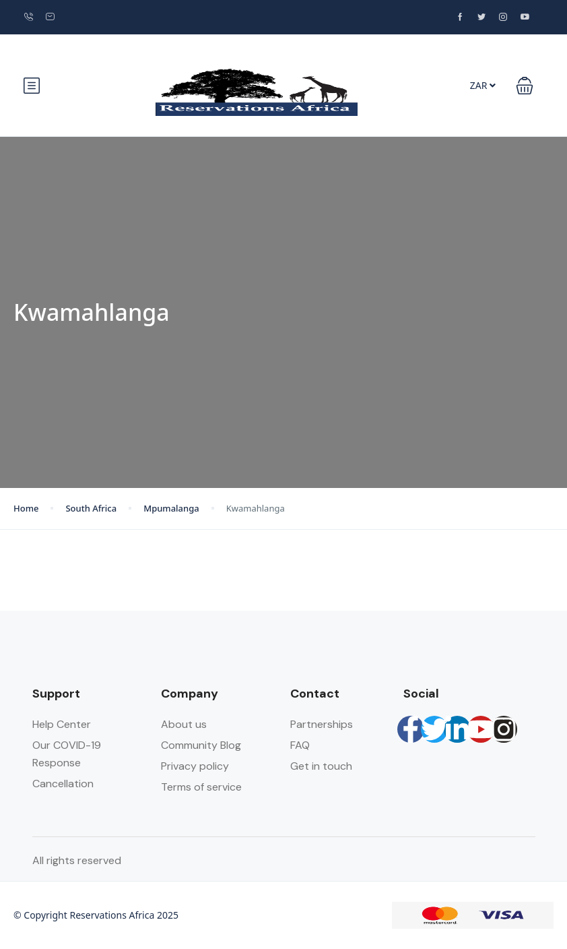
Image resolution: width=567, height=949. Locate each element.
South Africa (90, 508)
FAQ (300, 745)
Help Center (61, 724)
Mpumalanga (171, 508)
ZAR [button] (483, 85)
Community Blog (201, 745)
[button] (524, 85)
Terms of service (201, 787)
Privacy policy (195, 766)
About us (184, 724)
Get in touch (321, 766)
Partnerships (321, 724)
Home (25, 508)
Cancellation (63, 783)
